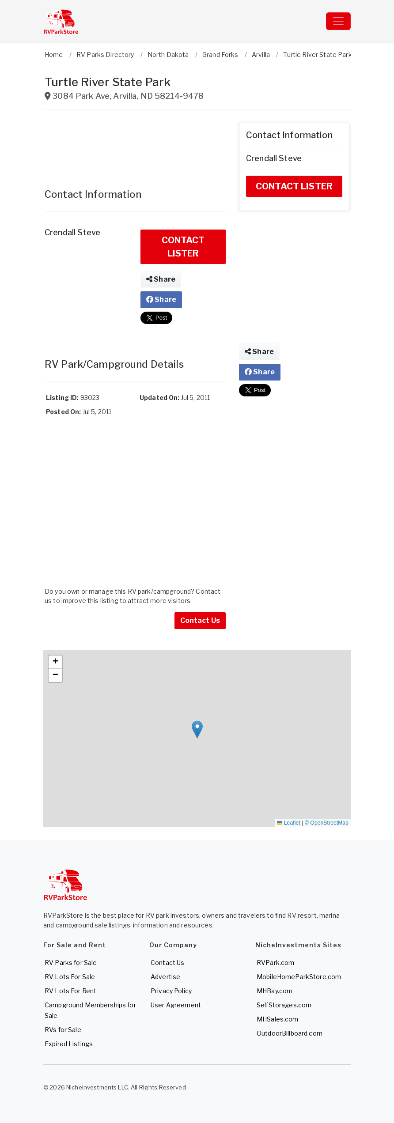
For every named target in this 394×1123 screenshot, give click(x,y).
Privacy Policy (171, 991)
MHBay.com (274, 991)
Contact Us (200, 620)
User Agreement (176, 1005)
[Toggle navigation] (338, 21)
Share (160, 279)
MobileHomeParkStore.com (299, 976)
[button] (197, 729)
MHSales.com (278, 1019)
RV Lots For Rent (70, 991)
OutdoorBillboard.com (289, 1033)
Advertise (165, 976)
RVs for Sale (63, 1029)
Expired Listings (69, 1044)
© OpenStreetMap (327, 823)
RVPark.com (275, 962)
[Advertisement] (135, 145)
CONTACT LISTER (183, 247)
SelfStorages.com (284, 1005)
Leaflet (288, 823)
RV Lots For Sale (70, 976)
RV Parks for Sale (71, 962)
